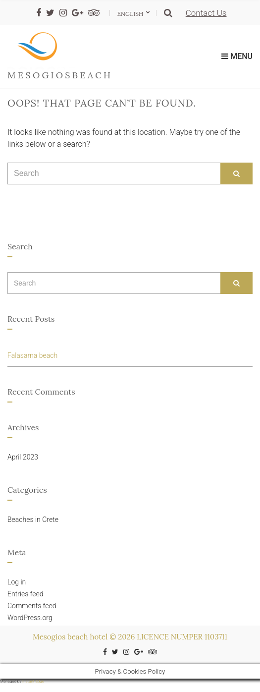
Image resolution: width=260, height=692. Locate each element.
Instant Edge (33, 681)
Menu (237, 56)
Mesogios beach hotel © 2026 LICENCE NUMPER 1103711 (130, 636)
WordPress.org (29, 618)
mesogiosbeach (59, 75)
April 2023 (22, 457)
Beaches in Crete (32, 519)
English (131, 13)
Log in (16, 582)
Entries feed (25, 594)
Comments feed (31, 606)
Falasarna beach (32, 355)
